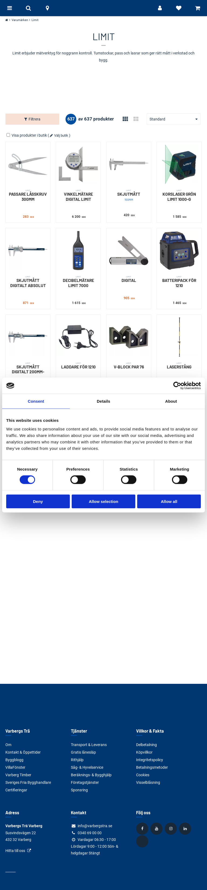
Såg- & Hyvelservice (87, 767)
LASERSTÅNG (179, 365)
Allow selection (103, 501)
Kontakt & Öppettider (23, 752)
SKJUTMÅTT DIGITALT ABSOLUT (27, 281)
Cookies (142, 775)
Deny (38, 501)
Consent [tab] (36, 401)
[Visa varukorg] (197, 8)
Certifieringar (16, 790)
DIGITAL (128, 279)
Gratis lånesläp (83, 752)
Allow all (169, 501)
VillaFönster (15, 767)
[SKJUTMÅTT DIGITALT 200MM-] (28, 337)
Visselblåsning (148, 782)
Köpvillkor (144, 752)
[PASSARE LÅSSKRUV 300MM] (28, 164)
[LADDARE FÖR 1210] (78, 337)
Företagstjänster (85, 782)
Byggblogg (14, 760)
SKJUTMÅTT (128, 195)
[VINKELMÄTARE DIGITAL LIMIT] (78, 164)
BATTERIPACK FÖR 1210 (179, 281)
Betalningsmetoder (152, 767)
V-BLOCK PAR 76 (128, 365)
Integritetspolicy (149, 760)
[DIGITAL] (128, 250)
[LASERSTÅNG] (179, 337)
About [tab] (171, 401)
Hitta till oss (15, 850)
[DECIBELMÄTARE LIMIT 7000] (78, 250)
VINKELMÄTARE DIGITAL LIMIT (78, 195)
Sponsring (79, 790)
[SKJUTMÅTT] (128, 164)
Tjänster (79, 730)
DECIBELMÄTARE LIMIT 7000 (78, 281)
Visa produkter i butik (27, 135)
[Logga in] (159, 8)
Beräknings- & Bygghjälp (91, 775)
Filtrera (34, 119)
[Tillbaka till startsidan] (103, 8)
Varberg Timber (18, 775)
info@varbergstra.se (95, 826)
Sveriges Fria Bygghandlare (28, 782)
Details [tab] (103, 401)
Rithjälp (77, 760)
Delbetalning (146, 745)
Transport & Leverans (89, 745)
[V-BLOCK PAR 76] (128, 337)
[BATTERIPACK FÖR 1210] (179, 250)
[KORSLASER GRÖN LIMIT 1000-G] (179, 164)
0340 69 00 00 (90, 833)
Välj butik (61, 135)
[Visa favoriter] (178, 8)
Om (8, 745)
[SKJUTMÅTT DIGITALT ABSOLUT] (28, 250)
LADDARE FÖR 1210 (78, 365)
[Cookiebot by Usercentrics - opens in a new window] (177, 386)
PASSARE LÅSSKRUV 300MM (27, 195)
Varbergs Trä (17, 730)
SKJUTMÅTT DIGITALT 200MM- (27, 368)
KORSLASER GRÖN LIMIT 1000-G (179, 195)
